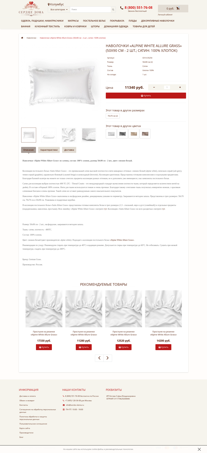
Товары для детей (144, 26)
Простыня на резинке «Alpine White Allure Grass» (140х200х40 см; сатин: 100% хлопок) (83, 333)
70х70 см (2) (113, 116)
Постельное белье (94, 20)
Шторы (95, 26)
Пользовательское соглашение (33, 423)
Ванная (25, 26)
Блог (21, 437)
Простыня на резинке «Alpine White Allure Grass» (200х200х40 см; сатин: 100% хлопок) (44, 333)
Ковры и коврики (75, 26)
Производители (26, 432)
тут (105, 209)
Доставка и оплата (27, 396)
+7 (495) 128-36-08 (72, 400)
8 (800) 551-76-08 (71, 396)
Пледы (133, 20)
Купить (44, 347)
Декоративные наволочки (157, 20)
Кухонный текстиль (47, 26)
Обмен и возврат (26, 400)
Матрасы (73, 20)
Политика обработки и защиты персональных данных (33, 418)
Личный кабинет (165, 15)
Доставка (69, 149)
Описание (28, 149)
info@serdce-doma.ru (73, 405)
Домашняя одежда (116, 26)
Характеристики (49, 149)
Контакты (23, 405)
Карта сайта (24, 428)
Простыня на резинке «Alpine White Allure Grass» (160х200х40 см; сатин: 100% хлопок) (123, 333)
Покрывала (117, 20)
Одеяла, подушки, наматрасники (42, 20)
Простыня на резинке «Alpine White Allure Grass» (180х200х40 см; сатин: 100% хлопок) (163, 333)
